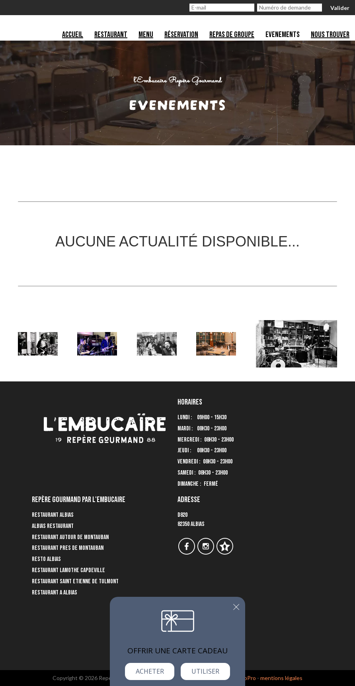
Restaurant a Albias (54, 592)
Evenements (282, 34)
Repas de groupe (231, 34)
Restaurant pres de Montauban (67, 548)
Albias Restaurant (53, 526)
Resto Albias (46, 559)
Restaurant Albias (53, 515)
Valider (339, 7)
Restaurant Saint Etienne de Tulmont (75, 581)
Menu (145, 34)
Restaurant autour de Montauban (70, 537)
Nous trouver (330, 34)
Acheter (150, 671)
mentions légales (281, 677)
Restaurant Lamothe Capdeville (68, 570)
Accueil (72, 34)
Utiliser (205, 671)
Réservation (181, 34)
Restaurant (110, 34)
